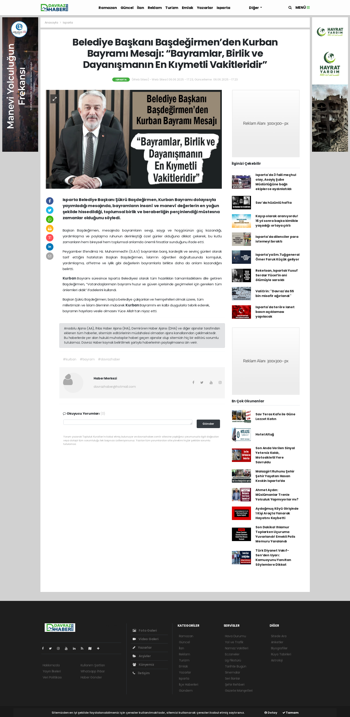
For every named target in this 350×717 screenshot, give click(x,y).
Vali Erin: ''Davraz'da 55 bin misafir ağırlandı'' (274, 293)
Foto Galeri (145, 630)
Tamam (290, 713)
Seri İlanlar (232, 678)
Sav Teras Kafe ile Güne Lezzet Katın (275, 416)
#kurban (69, 359)
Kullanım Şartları (93, 665)
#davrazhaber (109, 359)
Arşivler (142, 656)
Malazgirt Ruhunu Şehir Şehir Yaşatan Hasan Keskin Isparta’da (275, 476)
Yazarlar (205, 7)
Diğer (254, 7)
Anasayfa (52, 22)
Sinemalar (232, 672)
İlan (140, 7)
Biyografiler (279, 648)
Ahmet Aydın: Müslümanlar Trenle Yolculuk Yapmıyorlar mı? (276, 495)
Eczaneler (232, 654)
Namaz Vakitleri (236, 648)
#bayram (87, 359)
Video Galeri (145, 639)
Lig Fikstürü (233, 660)
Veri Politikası (52, 677)
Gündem (186, 690)
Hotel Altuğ (264, 434)
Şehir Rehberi (235, 684)
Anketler (277, 642)
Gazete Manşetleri (239, 690)
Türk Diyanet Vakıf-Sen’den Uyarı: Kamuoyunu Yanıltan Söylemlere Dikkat (273, 557)
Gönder (208, 424)
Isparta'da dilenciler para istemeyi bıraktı (276, 239)
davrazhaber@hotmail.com (115, 386)
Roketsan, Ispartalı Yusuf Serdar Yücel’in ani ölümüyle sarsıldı (276, 275)
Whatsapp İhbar (93, 671)
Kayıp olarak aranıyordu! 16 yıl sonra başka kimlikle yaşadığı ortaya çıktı (276, 221)
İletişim (141, 673)
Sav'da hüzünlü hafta (273, 202)
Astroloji (277, 660)
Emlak (187, 7)
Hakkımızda (51, 665)
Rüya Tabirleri (281, 654)
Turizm (171, 7)
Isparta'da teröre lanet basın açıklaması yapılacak (275, 312)
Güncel (127, 7)
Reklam (155, 7)
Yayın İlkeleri (52, 671)
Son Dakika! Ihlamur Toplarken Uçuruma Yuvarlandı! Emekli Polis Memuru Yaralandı (275, 534)
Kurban (70, 278)
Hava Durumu (235, 636)
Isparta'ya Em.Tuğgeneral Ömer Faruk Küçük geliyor (277, 257)
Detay (270, 713)
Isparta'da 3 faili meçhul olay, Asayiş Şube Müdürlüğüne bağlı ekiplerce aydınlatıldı (275, 182)
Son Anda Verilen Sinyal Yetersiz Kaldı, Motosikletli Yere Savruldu (275, 455)
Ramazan (108, 7)
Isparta (223, 7)
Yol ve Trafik (234, 642)
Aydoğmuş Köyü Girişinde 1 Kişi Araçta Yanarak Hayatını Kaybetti (277, 513)
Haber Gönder (91, 677)
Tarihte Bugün (236, 666)
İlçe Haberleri (188, 684)
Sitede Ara (278, 636)
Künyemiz (143, 664)
